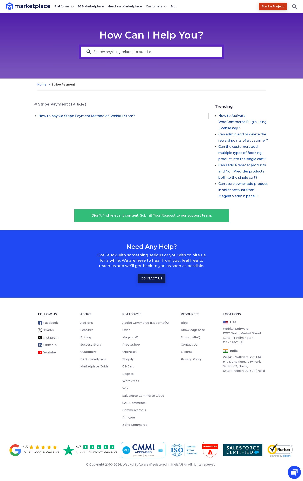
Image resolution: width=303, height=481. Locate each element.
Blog (174, 6)
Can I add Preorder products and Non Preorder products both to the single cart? (242, 171)
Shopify (128, 359)
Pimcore (128, 417)
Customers (154, 6)
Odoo (126, 330)
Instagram (50, 337)
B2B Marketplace (91, 6)
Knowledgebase (193, 330)
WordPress (130, 381)
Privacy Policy (191, 359)
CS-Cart (128, 366)
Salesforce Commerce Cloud (143, 396)
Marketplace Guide (94, 366)
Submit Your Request (157, 215)
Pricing (85, 337)
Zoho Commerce (134, 425)
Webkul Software (135, 464)
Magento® (130, 337)
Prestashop (131, 344)
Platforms (61, 6)
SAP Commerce (134, 403)
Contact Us (151, 278)
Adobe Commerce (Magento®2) (146, 323)
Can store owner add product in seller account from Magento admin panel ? (243, 190)
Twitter (48, 330)
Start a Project (273, 6)
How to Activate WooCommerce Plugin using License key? (242, 122)
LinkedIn (50, 345)
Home (41, 84)
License (187, 352)
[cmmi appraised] (144, 450)
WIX (125, 388)
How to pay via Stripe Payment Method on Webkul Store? (86, 116)
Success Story (90, 344)
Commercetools (134, 410)
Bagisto (128, 374)
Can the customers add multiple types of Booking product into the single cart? (242, 153)
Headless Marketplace (125, 6)
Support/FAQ (190, 337)
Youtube (49, 352)
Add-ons (86, 323)
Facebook (50, 323)
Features (87, 330)
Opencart (129, 352)
